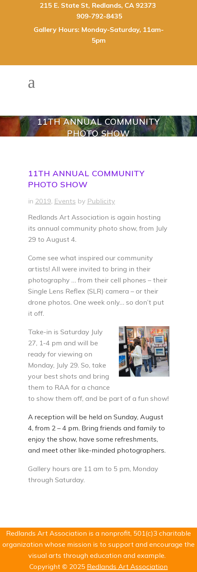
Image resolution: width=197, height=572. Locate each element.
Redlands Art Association (127, 566)
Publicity (101, 201)
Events (65, 201)
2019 (43, 201)
